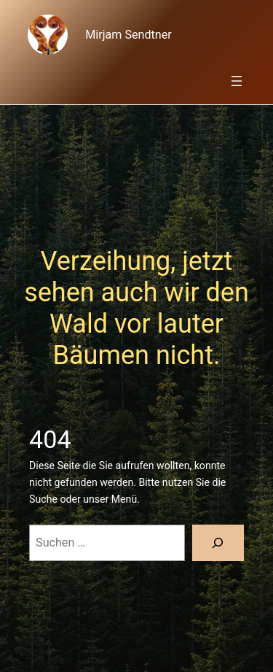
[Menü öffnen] (236, 81)
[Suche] (218, 543)
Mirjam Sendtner (128, 35)
